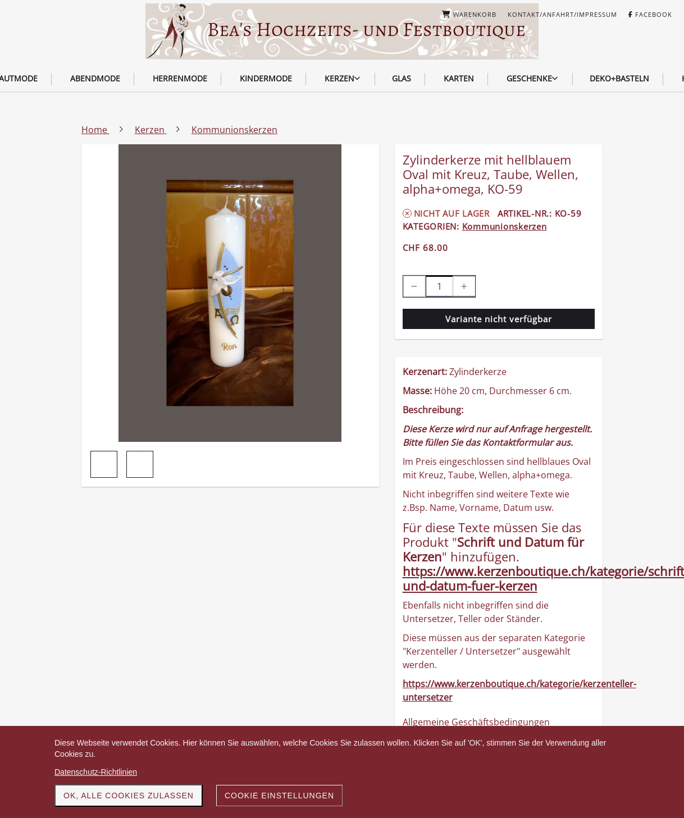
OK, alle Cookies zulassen (128, 795)
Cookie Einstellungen (279, 795)
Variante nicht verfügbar (498, 319)
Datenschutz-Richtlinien (95, 771)
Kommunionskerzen (504, 226)
